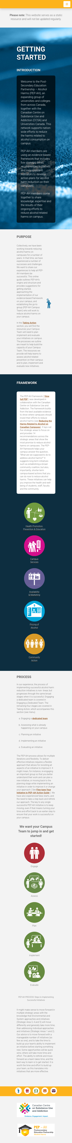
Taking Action (29, 323)
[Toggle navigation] (66, 4)
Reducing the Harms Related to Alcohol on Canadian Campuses (36, 424)
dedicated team (40, 718)
